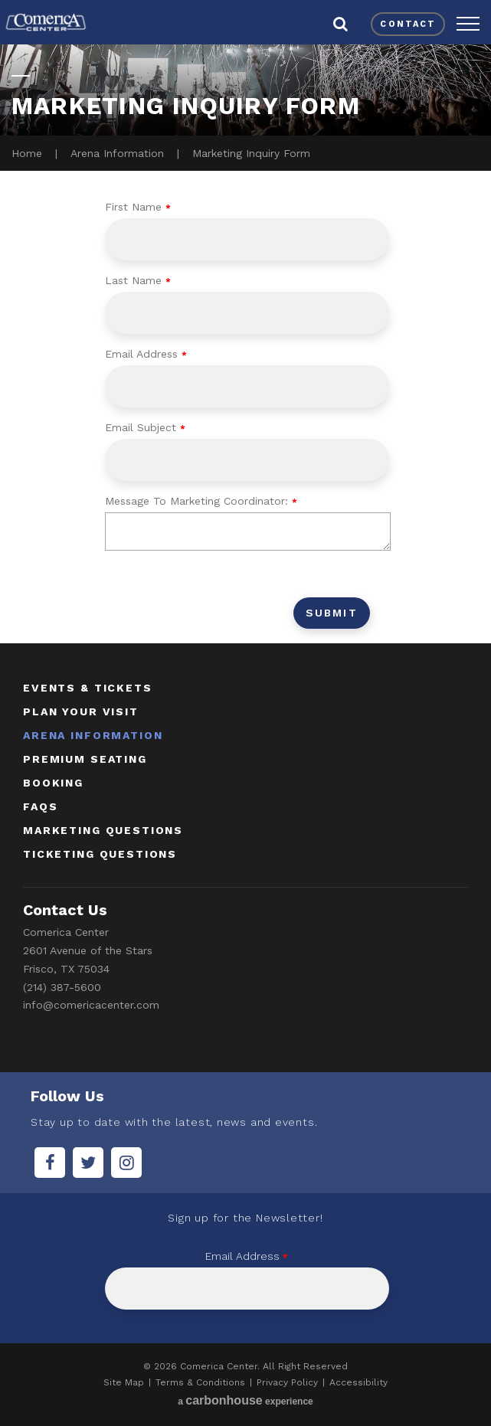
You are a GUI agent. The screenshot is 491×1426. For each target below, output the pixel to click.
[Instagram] (126, 1162)
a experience (245, 1400)
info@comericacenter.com (91, 1005)
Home (26, 153)
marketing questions (103, 830)
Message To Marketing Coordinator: (201, 501)
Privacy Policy (287, 1382)
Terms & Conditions (200, 1382)
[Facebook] (49, 1162)
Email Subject (145, 427)
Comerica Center (46, 22)
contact (408, 24)
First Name (138, 207)
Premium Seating (85, 759)
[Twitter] (88, 1162)
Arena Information (117, 153)
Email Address (146, 354)
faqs (40, 806)
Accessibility (358, 1382)
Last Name (138, 280)
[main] (245, 340)
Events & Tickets (87, 688)
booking (53, 783)
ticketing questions (100, 854)
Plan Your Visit (81, 711)
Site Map (123, 1382)
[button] (468, 23)
